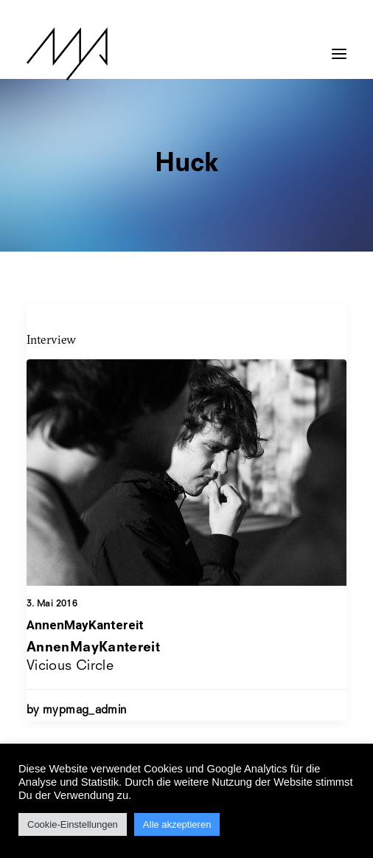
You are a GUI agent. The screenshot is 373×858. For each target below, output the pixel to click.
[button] (339, 46)
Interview (51, 339)
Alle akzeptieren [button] (177, 824)
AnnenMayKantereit (85, 624)
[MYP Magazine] (67, 53)
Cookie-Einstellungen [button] (72, 824)
